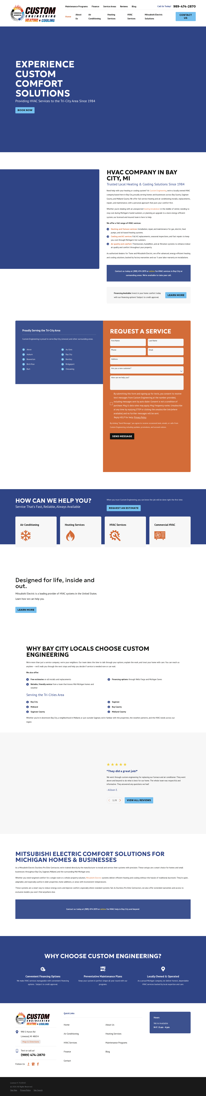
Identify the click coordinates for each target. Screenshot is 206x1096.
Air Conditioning (71, 917)
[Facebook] (37, 947)
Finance (95, 6)
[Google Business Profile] (33, 947)
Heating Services (113, 917)
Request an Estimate (123, 483)
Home (66, 908)
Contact (67, 943)
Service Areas (109, 6)
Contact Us (185, 16)
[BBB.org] (28, 947)
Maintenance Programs (76, 6)
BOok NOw (24, 110)
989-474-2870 (184, 6)
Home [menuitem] (68, 16)
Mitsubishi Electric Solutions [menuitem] (154, 16)
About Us (109, 908)
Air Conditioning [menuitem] (94, 16)
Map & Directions (30, 925)
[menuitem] (13, 973)
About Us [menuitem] (78, 16)
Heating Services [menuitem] (111, 16)
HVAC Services (70, 926)
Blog (134, 6)
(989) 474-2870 (33, 938)
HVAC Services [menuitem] (131, 16)
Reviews (124, 6)
